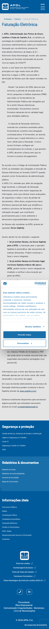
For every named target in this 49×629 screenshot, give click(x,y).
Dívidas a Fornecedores (10, 527)
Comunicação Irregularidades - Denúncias (24, 608)
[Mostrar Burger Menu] (43, 7)
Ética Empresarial (24, 605)
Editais (4, 511)
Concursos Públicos (9, 507)
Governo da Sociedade (10, 478)
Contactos (6, 539)
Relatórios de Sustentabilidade (13, 474)
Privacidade (24, 602)
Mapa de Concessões (10, 482)
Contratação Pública (9, 515)
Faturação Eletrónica (9, 523)
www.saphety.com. (28, 391)
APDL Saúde (6, 531)
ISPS (4, 450)
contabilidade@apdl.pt (28, 407)
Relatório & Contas (9, 470)
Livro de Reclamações (24, 611)
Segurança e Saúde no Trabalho (14, 446)
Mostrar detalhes (33, 326)
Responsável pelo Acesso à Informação (16, 535)
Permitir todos (24, 335)
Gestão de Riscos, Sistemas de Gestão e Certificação (22, 434)
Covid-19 (5, 442)
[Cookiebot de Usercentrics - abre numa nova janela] (35, 283)
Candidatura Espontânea (11, 519)
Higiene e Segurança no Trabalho (14, 438)
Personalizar (24, 343)
